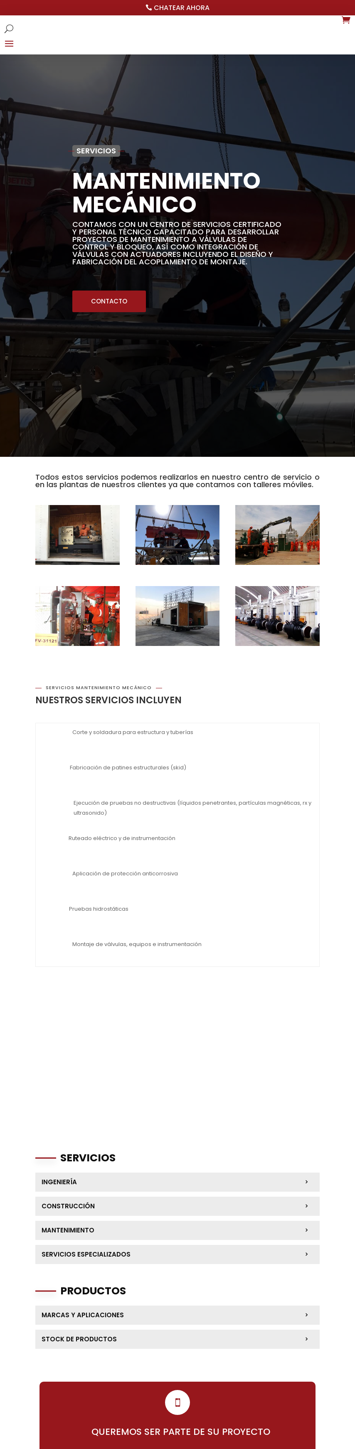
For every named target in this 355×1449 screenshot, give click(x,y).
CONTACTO (109, 301)
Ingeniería (59, 1182)
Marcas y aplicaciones (83, 1315)
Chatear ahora (182, 7)
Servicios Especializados (86, 1254)
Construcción (68, 1206)
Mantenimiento (68, 1230)
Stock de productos (79, 1339)
